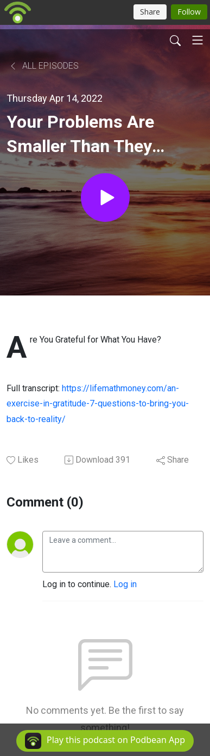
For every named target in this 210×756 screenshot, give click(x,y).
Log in (125, 584)
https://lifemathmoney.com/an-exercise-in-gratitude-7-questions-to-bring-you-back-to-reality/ (98, 404)
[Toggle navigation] (197, 40)
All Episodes (44, 66)
